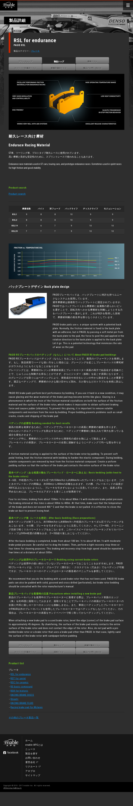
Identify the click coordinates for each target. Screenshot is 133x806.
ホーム (29, 754)
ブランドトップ (27, 61)
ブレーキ (37, 51)
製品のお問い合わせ (94, 68)
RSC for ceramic (21, 694)
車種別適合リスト (61, 68)
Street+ (16, 711)
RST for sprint (20, 690)
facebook (12, 766)
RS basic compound (23, 698)
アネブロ (30, 785)
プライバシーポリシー (12, 802)
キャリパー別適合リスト (27, 68)
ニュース (30, 763)
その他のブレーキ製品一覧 (26, 729)
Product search (19, 192)
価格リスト (94, 61)
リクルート (31, 780)
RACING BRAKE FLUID (23, 715)
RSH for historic (21, 703)
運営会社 (30, 776)
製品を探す (31, 767)
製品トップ (61, 61)
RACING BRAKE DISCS (24, 707)
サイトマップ (32, 789)
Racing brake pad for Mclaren (28, 719)
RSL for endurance (22, 686)
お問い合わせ (32, 772)
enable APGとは (34, 758)
